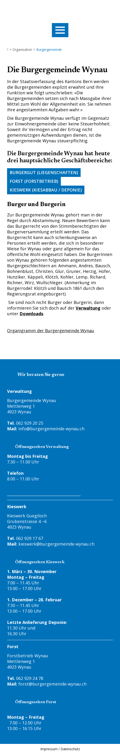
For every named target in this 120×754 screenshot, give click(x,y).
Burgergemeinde (49, 50)
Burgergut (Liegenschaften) (44, 172)
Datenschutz (70, 749)
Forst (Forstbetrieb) (34, 181)
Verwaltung (88, 308)
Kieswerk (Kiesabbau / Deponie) (46, 190)
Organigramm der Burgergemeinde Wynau (50, 330)
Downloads (31, 313)
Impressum (49, 749)
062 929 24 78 (29, 678)
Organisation (22, 50)
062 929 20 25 (29, 423)
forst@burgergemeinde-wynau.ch (52, 684)
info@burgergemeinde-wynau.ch (51, 428)
